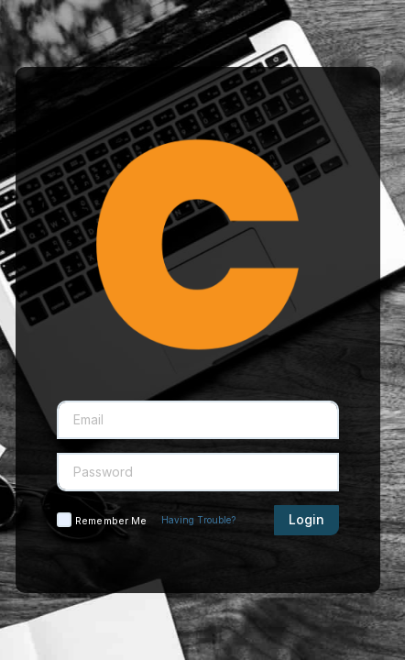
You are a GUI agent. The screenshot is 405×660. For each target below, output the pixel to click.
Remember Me (111, 520)
